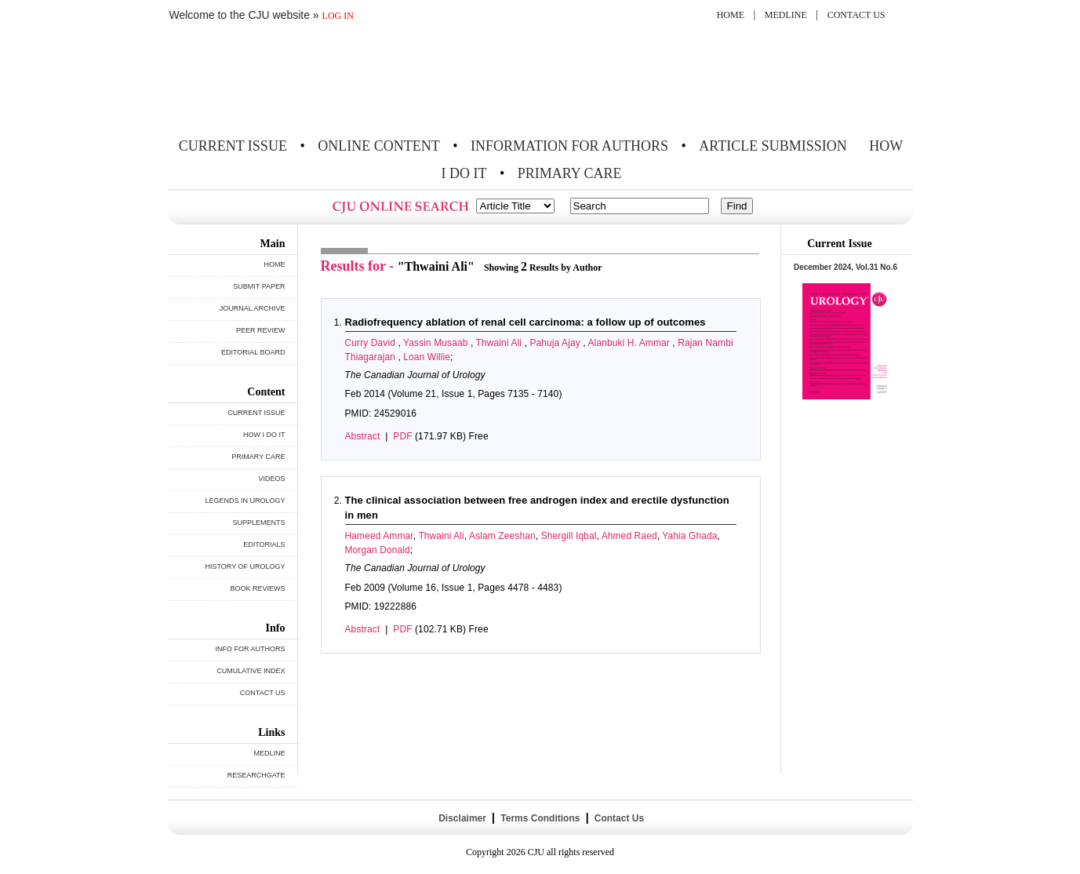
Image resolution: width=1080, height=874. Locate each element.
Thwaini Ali (500, 342)
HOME (730, 14)
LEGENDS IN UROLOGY (245, 500)
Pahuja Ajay (556, 342)
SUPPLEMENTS (258, 522)
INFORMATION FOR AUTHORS (569, 146)
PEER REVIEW (260, 330)
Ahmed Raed (629, 535)
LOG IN (338, 15)
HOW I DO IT (264, 435)
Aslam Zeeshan (502, 535)
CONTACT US (856, 14)
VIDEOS (271, 479)
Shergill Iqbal (569, 535)
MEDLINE (786, 14)
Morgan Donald (377, 549)
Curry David (371, 342)
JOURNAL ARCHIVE (252, 308)
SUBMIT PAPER (259, 286)
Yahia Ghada (689, 535)
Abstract (362, 436)
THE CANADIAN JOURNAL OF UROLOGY (283, 80)
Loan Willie (426, 356)
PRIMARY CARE (570, 173)
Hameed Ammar (379, 535)
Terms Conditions (540, 818)
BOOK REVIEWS (257, 588)
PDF (402, 436)
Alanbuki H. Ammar (630, 342)
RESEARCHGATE (256, 775)
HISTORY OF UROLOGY (245, 566)
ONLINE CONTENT (378, 146)
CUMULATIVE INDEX (250, 671)
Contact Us (617, 818)
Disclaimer (462, 818)
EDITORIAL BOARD (253, 352)
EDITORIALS (264, 544)
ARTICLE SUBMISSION (772, 146)
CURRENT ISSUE (233, 146)
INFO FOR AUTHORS (250, 649)
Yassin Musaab (437, 342)
